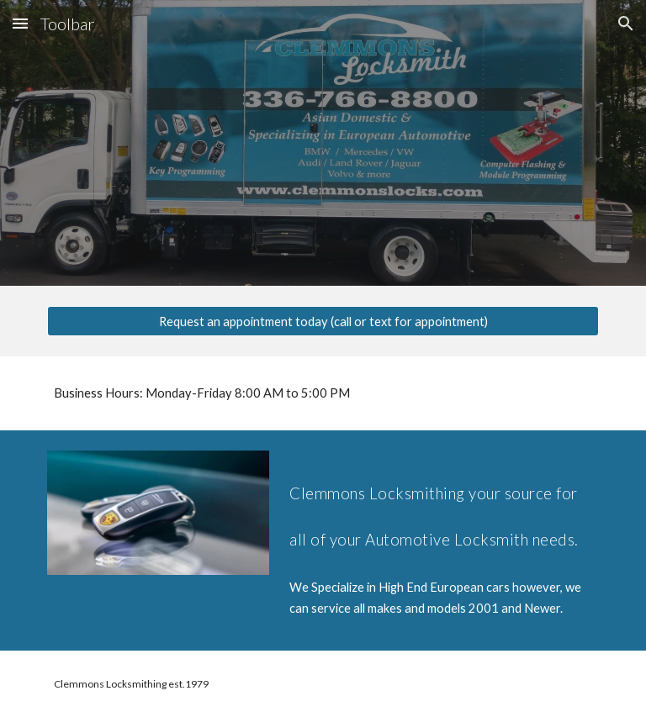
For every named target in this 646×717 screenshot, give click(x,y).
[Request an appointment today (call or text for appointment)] (322, 321)
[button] (20, 23)
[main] (322, 393)
